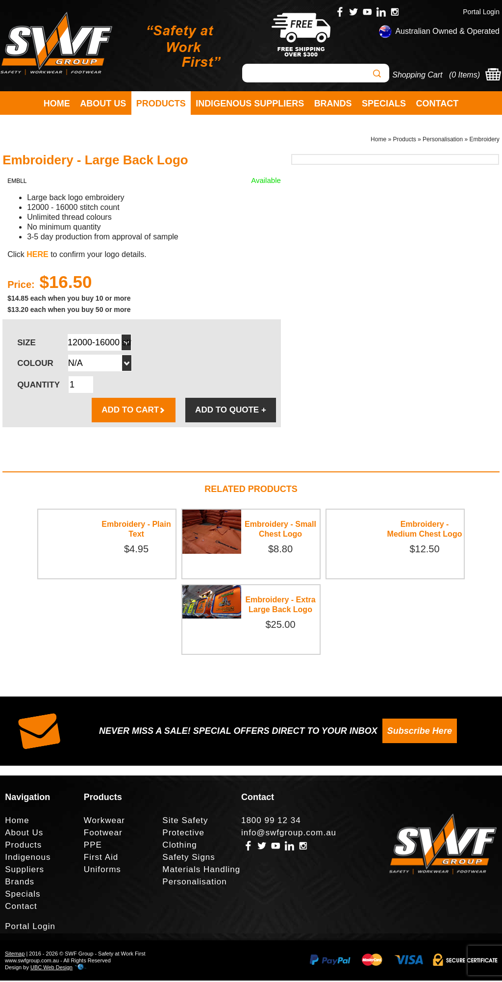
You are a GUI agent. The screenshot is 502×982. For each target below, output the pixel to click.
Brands (333, 103)
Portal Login (481, 12)
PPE (93, 846)
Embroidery (485, 140)
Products (161, 103)
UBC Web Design (51, 969)
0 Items (464, 75)
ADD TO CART (133, 411)
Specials (384, 103)
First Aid (101, 858)
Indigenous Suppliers (250, 103)
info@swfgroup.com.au (288, 834)
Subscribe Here (419, 732)
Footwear (103, 834)
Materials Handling (201, 871)
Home (57, 103)
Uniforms (102, 871)
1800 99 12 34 (271, 822)
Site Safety (185, 822)
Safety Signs (188, 858)
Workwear (104, 822)
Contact (437, 103)
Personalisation (443, 140)
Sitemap (15, 955)
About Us (103, 103)
